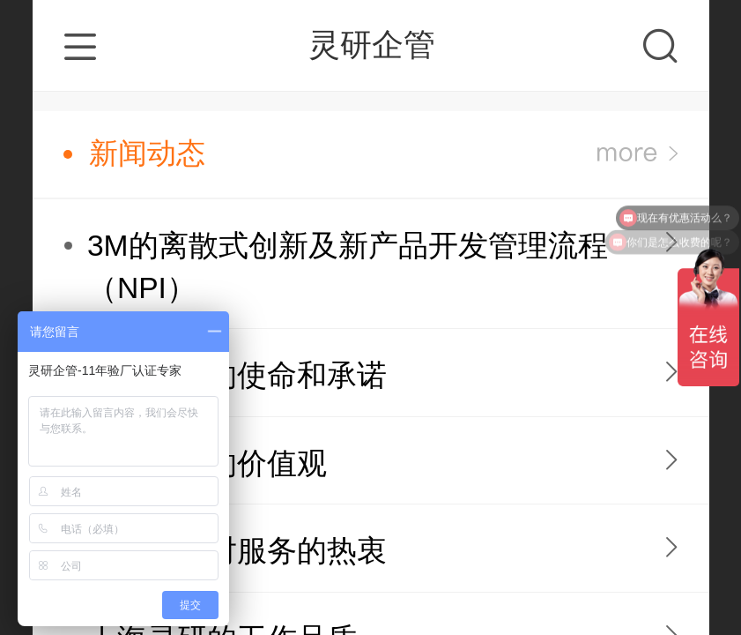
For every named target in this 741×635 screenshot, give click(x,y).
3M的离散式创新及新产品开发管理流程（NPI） (347, 266)
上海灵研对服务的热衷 (237, 550)
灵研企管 (371, 44)
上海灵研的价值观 (207, 463)
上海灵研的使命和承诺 (237, 375)
